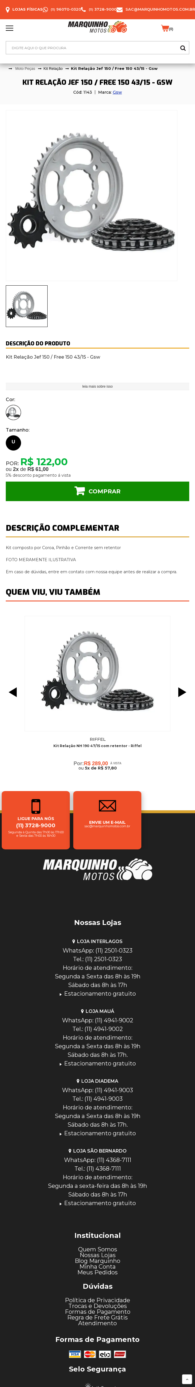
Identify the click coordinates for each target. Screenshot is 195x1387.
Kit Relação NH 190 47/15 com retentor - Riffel (97, 746)
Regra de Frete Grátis (97, 1317)
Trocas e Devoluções (97, 1306)
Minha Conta (97, 1266)
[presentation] (27, 306)
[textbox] (97, 47)
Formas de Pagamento (97, 1312)
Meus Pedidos (97, 1272)
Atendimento (97, 1323)
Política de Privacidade (97, 1300)
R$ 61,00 (37, 469)
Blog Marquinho (97, 1261)
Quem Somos (97, 1249)
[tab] (27, 306)
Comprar (105, 491)
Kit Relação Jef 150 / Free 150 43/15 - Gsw (114, 68)
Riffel (98, 739)
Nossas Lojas (98, 1255)
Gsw (117, 92)
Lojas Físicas (27, 9)
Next (183, 692)
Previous (11, 692)
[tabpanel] (97, 195)
